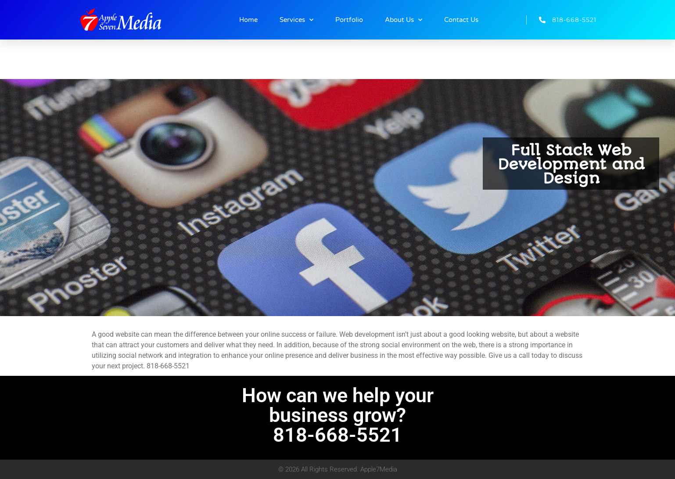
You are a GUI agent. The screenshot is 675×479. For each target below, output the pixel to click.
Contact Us (461, 20)
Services (296, 20)
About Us (403, 20)
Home (248, 20)
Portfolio (349, 20)
